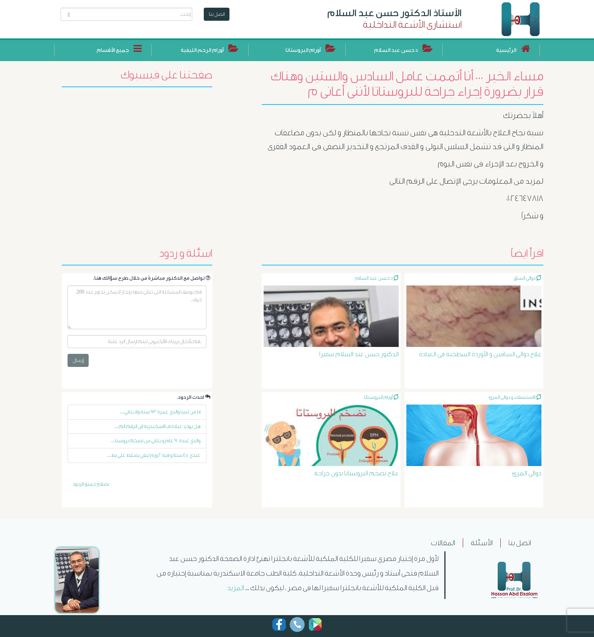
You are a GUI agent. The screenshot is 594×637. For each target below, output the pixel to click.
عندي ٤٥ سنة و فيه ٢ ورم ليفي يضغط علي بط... (153, 455)
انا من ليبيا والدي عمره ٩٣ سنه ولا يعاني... (160, 412)
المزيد (235, 588)
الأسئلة (482, 543)
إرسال (78, 360)
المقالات (443, 543)
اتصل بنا (216, 14)
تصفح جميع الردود (91, 484)
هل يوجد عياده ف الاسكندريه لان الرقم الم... (157, 426)
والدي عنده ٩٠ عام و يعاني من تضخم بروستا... (155, 440)
